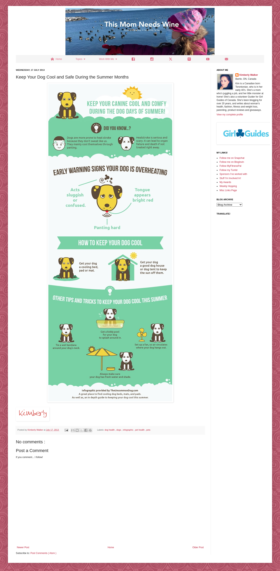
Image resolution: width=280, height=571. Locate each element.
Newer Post (23, 547)
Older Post (198, 547)
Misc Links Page (228, 190)
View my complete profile (230, 114)
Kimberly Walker (248, 75)
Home (111, 547)
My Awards (225, 182)
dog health (110, 430)
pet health (140, 430)
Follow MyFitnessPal (230, 166)
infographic (128, 430)
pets (148, 430)
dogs (119, 430)
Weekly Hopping (228, 186)
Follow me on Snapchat (232, 158)
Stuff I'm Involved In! (230, 178)
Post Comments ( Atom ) (43, 553)
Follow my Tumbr (229, 170)
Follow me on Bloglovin (232, 162)
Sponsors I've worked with (233, 174)
